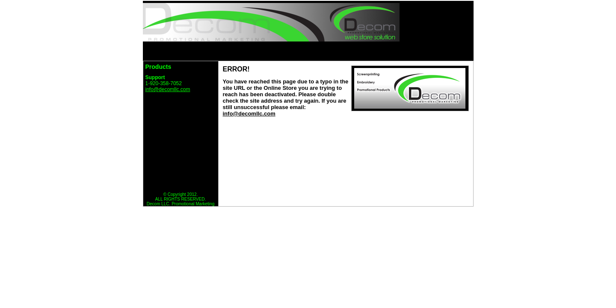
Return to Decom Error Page (179, 104)
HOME (243, 51)
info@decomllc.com (167, 89)
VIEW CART (396, 51)
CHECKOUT (447, 51)
